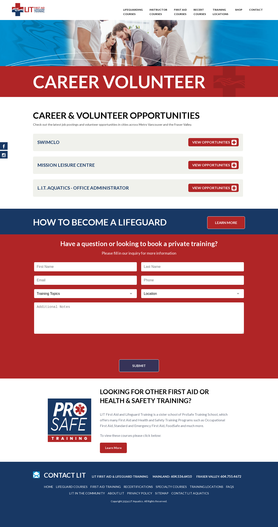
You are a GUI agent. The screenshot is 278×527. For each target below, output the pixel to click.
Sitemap (162, 493)
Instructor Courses (158, 12)
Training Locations (220, 12)
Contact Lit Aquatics (190, 493)
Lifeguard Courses (72, 487)
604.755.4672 (230, 476)
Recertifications (138, 487)
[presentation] (139, 346)
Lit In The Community (87, 493)
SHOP (238, 9)
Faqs (230, 487)
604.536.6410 (181, 476)
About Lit (116, 493)
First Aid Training (105, 487)
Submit (139, 366)
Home (48, 487)
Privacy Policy (139, 493)
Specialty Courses (171, 487)
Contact (256, 9)
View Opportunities (215, 142)
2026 (125, 501)
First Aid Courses (180, 12)
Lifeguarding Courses (133, 12)
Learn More (226, 222)
